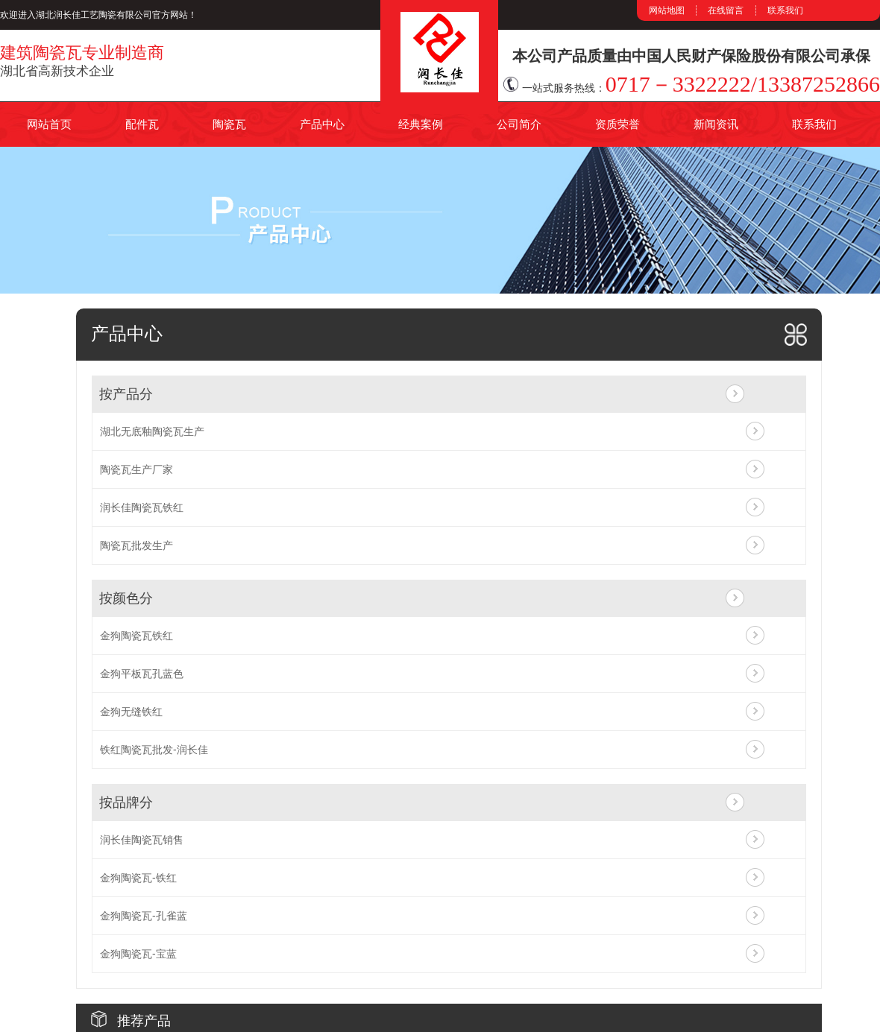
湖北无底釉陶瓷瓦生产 (152, 431)
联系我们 (785, 10)
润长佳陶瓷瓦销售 (141, 840)
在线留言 (726, 10)
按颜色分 (126, 598)
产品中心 (322, 124)
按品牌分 (126, 802)
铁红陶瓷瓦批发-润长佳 (154, 750)
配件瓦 (142, 124)
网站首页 (49, 124)
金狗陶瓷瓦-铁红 (138, 878)
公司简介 (519, 124)
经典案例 (420, 124)
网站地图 (667, 10)
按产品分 (126, 394)
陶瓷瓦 (229, 124)
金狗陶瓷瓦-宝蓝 (138, 954)
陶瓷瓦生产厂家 (136, 469)
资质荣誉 (617, 124)
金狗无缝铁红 (131, 712)
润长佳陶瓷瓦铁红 (141, 507)
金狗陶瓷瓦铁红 (136, 636)
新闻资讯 (716, 124)
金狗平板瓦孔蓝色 (141, 674)
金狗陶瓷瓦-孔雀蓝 (143, 916)
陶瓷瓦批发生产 (136, 545)
